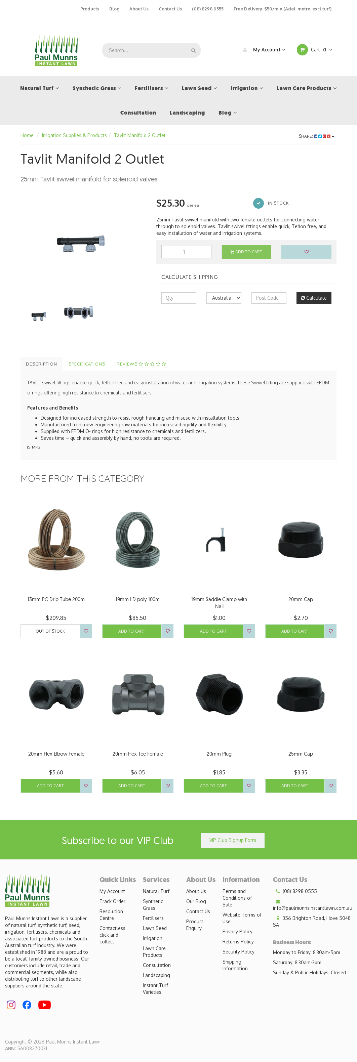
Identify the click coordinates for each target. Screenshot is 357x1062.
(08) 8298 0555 (208, 8)
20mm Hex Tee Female (138, 754)
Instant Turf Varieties (155, 988)
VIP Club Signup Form (232, 840)
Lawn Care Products (154, 951)
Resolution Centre (111, 914)
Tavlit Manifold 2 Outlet (140, 135)
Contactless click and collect (112, 934)
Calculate (314, 298)
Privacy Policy (237, 931)
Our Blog (196, 901)
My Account (262, 49)
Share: (317, 136)
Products (89, 8)
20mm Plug (219, 754)
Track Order (112, 901)
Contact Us (170, 8)
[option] (83, 238)
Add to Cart (246, 251)
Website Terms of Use (242, 918)
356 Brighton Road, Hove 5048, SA (312, 921)
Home (27, 135)
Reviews (141, 364)
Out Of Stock (50, 631)
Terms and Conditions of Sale (237, 897)
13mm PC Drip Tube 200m (56, 599)
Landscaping (156, 975)
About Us (139, 8)
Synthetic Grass (153, 904)
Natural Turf (156, 891)
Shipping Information (235, 965)
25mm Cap (300, 754)
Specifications (87, 364)
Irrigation (152, 938)
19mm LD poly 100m (138, 599)
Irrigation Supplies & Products (74, 135)
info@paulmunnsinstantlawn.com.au (312, 904)
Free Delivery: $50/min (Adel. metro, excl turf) (282, 8)
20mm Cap (300, 599)
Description (41, 364)
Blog (114, 8)
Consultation (157, 965)
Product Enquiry (194, 925)
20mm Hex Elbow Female (56, 754)
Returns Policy (238, 941)
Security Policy (238, 951)
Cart (314, 49)
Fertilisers (153, 918)
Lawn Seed (155, 928)
